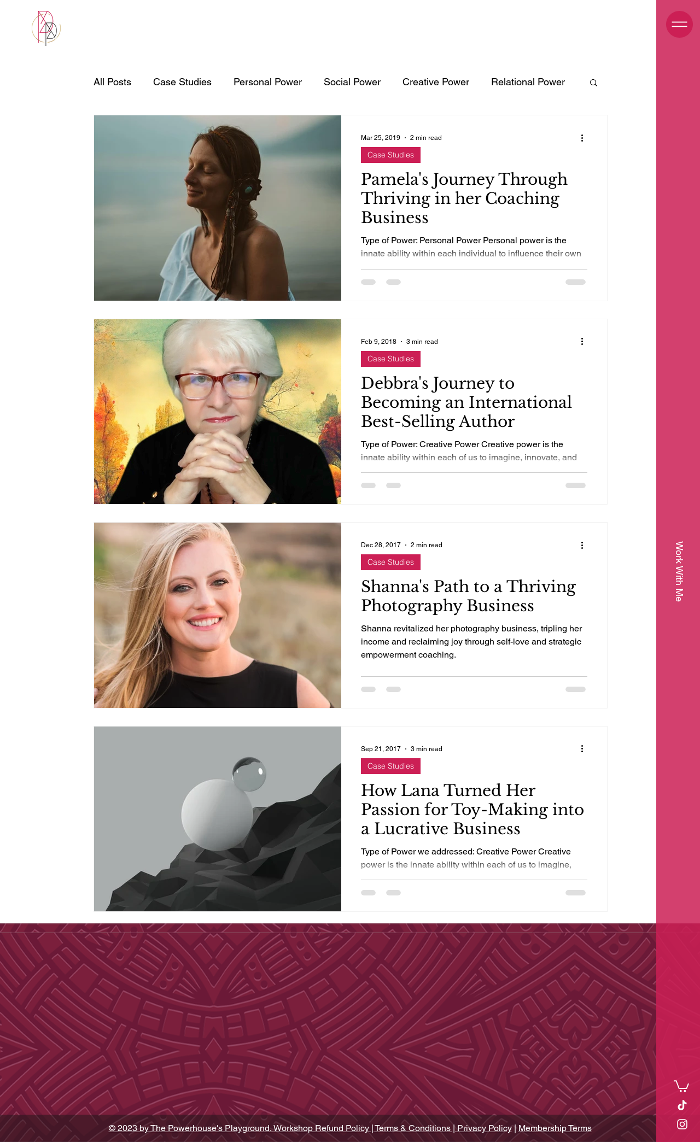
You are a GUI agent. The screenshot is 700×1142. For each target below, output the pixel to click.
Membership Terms (555, 1128)
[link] (681, 1085)
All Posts (112, 81)
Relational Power (528, 81)
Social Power (352, 81)
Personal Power (268, 81)
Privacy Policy (484, 1128)
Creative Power (435, 81)
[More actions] (585, 137)
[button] (679, 24)
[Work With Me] (679, 571)
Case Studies (182, 81)
